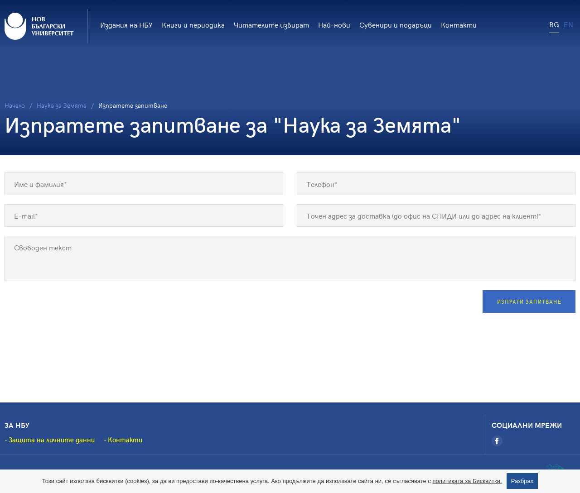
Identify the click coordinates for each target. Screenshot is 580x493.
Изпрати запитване (529, 301)
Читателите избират (271, 24)
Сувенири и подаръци (395, 24)
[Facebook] (497, 441)
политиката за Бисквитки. (467, 481)
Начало (15, 105)
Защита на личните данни (52, 439)
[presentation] (73, 307)
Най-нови (334, 24)
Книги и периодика (193, 24)
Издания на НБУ (126, 24)
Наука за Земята (62, 105)
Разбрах (522, 481)
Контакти (459, 24)
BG (554, 24)
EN (568, 24)
